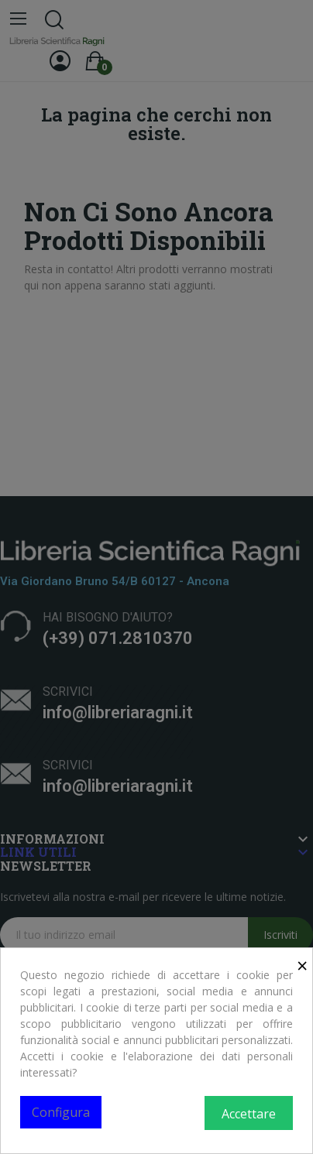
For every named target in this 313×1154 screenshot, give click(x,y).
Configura (61, 1112)
